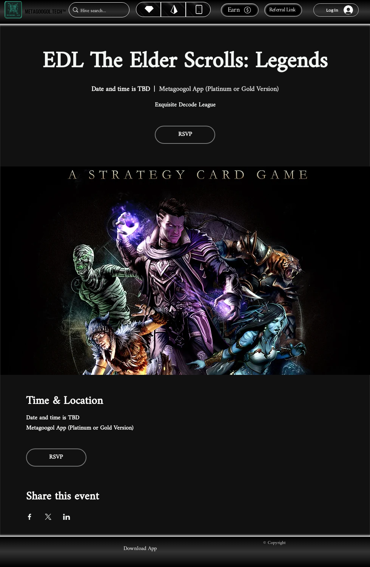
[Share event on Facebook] (29, 517)
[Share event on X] (48, 517)
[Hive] (148, 9)
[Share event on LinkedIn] (66, 517)
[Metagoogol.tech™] (13, 10)
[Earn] (240, 10)
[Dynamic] (198, 9)
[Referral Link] (283, 10)
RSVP (185, 134)
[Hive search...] (96, 11)
